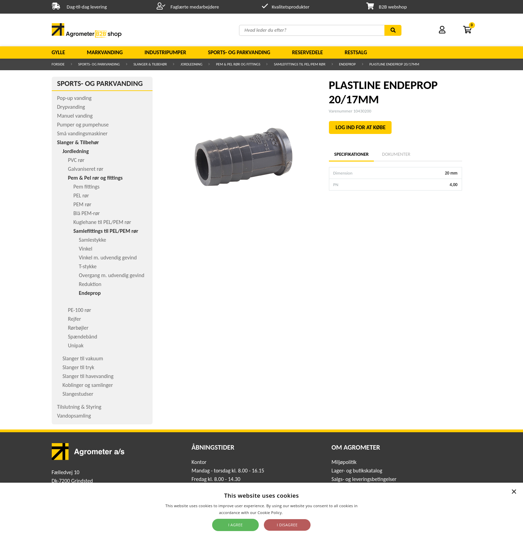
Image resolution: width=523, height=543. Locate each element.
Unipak (76, 345)
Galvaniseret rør (86, 169)
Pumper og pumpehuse (83, 124)
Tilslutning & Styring (79, 407)
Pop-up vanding (74, 98)
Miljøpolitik (343, 462)
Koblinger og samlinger (88, 385)
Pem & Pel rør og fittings (238, 64)
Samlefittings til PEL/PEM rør (299, 64)
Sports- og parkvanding (239, 52)
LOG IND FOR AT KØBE (361, 127)
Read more (294, 512)
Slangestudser (78, 394)
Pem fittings (87, 186)
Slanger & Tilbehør (150, 64)
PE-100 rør (79, 310)
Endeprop (347, 64)
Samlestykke (92, 240)
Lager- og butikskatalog (356, 470)
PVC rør (76, 160)
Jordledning (191, 64)
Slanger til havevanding (88, 376)
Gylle (58, 52)
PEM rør (83, 204)
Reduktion (90, 284)
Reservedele (307, 52)
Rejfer (74, 319)
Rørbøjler (78, 328)
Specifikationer (351, 154)
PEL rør (81, 195)
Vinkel (86, 248)
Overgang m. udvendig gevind (111, 275)
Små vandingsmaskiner (82, 133)
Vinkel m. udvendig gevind (108, 257)
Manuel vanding (75, 115)
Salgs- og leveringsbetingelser (363, 479)
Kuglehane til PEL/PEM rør (102, 222)
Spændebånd (82, 336)
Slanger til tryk (78, 367)
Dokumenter (396, 154)
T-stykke (88, 266)
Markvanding (105, 52)
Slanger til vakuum (83, 358)
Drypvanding (71, 107)
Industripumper (165, 52)
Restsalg (356, 52)
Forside (58, 64)
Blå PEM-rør (87, 213)
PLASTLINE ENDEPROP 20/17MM (394, 64)
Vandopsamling (74, 415)
